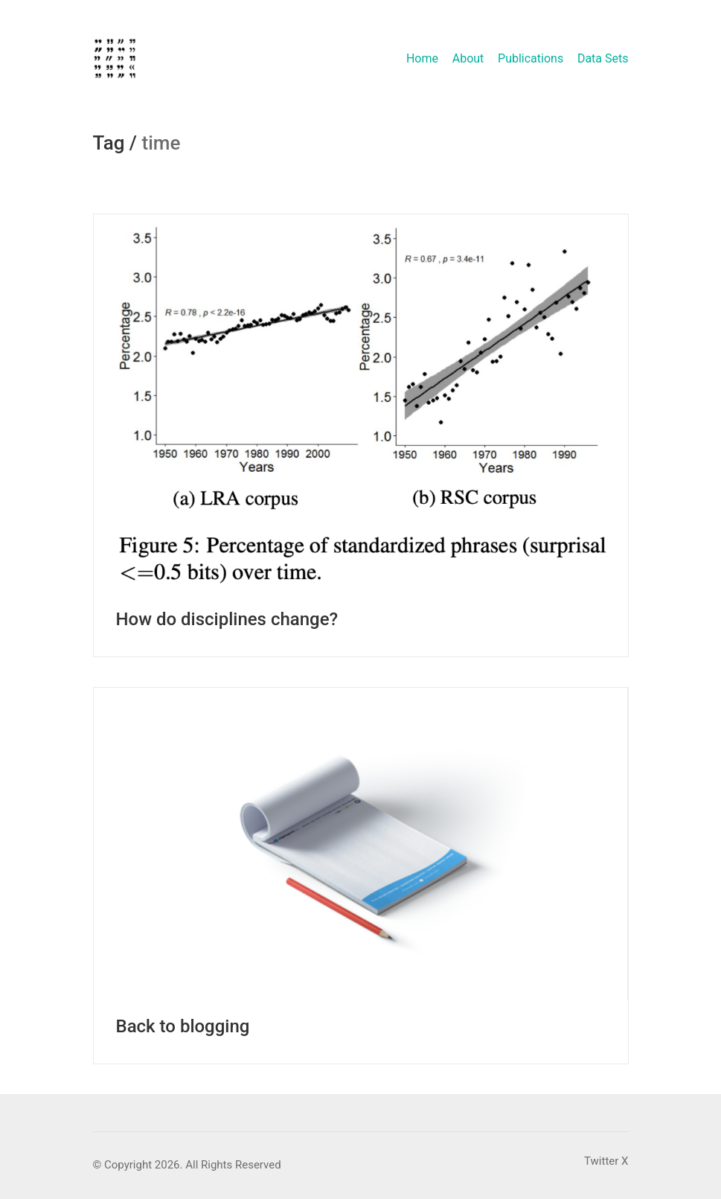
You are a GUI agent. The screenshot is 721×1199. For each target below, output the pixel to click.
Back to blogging (183, 1026)
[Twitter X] (606, 1161)
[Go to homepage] (115, 58)
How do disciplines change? (227, 619)
